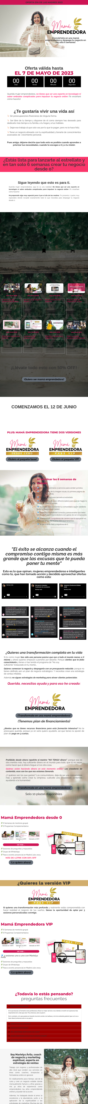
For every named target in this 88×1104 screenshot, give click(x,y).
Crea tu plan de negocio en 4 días (74, 300)
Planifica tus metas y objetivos (53, 337)
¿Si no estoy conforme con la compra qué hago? (25, 1040)
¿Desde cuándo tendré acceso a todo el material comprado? (28, 1036)
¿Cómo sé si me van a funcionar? (20, 1024)
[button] (12, 300)
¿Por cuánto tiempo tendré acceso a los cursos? (25, 1032)
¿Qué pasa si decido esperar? (19, 1028)
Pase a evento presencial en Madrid (76, 337)
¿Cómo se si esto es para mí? (19, 1006)
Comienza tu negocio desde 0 (33, 300)
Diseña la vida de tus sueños (10, 337)
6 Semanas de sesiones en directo (10, 300)
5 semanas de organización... (30, 337)
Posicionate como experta (53, 300)
